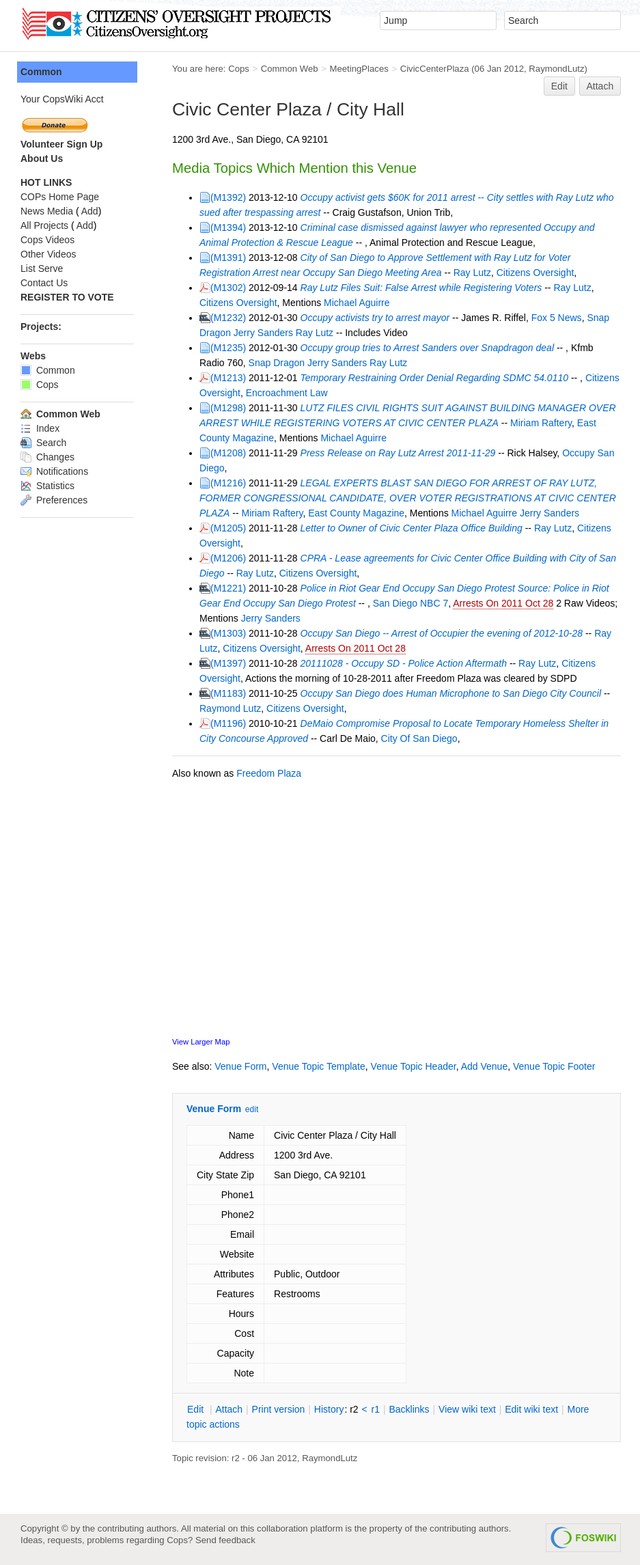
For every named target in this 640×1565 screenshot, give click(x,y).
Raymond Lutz (230, 708)
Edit (559, 86)
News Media (46, 211)
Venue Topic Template (318, 1066)
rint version (278, 1409)
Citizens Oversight (535, 272)
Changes (47, 457)
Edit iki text (531, 1409)
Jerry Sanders (263, 332)
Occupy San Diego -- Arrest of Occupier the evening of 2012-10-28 (442, 633)
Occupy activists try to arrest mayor (375, 317)
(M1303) (228, 633)
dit (196, 1409)
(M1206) (228, 558)
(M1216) (228, 482)
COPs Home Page (59, 196)
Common (41, 71)
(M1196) (228, 723)
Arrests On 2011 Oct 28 (503, 603)
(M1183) (228, 693)
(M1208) (228, 452)
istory (329, 1409)
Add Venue (484, 1066)
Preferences (53, 500)
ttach (228, 1409)
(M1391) (228, 257)
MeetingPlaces (358, 69)
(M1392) (228, 197)
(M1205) (228, 528)
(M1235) (228, 347)
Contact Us (44, 282)
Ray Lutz (472, 272)
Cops (238, 69)
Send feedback (225, 1540)
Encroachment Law (287, 392)
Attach (600, 86)
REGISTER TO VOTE (67, 297)
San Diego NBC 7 (411, 603)
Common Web (289, 69)
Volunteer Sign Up (61, 144)
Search (43, 442)
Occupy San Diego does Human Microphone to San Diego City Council (451, 693)
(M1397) (228, 663)
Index (39, 428)
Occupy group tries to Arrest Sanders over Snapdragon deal (427, 347)
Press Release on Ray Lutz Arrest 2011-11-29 (398, 452)
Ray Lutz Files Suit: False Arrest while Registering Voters (421, 287)
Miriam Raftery (541, 422)
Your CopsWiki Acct (62, 99)
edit (251, 1109)
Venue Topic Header (413, 1066)
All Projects (44, 225)
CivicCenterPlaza (434, 69)
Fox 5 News (556, 317)
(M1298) (228, 407)
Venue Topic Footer (554, 1066)
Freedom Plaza (268, 773)
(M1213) (228, 377)
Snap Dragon (277, 362)
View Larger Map (200, 1042)
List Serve (41, 268)
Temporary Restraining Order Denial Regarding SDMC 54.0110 (434, 377)
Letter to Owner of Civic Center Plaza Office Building (412, 528)
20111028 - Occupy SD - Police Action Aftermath (404, 663)
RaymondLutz (556, 69)
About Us (41, 158)
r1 (376, 1409)
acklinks (409, 1409)
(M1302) (228, 287)
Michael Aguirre (357, 302)
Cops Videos (47, 239)
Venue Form (240, 1066)
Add (89, 211)
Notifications (54, 471)
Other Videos (48, 254)
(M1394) (228, 227)
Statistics (47, 485)
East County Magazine (356, 513)
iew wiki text (467, 1409)
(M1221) (228, 588)
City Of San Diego (419, 738)
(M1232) (228, 317)
